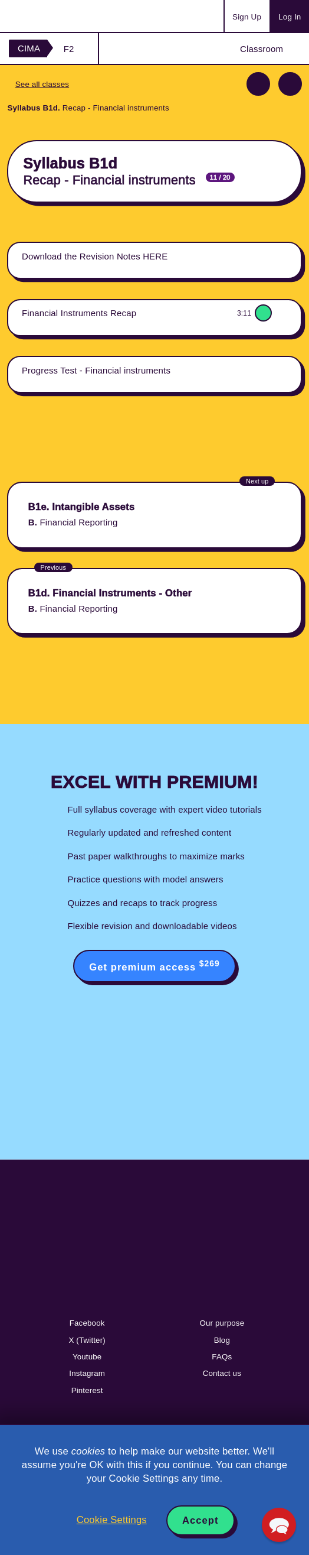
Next (290, 84)
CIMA (29, 48)
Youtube (87, 1356)
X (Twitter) (86, 1340)
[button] (279, 1525)
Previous (258, 84)
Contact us (222, 1373)
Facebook (87, 1323)
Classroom (261, 49)
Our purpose (221, 1323)
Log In (289, 16)
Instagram (87, 1373)
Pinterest (87, 1390)
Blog (222, 1340)
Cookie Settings (112, 1519)
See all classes (42, 84)
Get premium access (154, 966)
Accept (200, 1520)
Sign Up (246, 16)
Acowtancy (55, 16)
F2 (69, 49)
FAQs (222, 1356)
